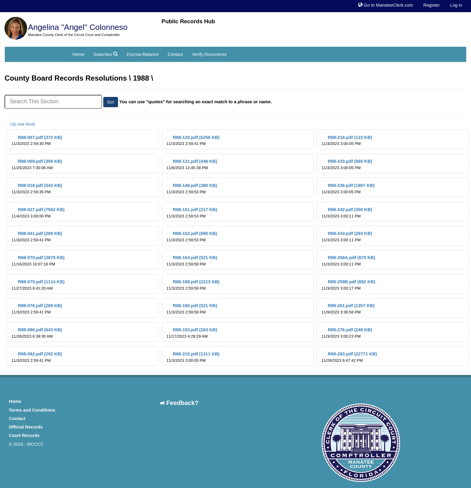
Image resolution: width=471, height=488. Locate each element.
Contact (175, 54)
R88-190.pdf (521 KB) (191, 308)
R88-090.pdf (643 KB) (36, 333)
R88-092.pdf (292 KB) (36, 357)
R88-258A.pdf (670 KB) (348, 260)
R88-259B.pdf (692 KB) (348, 285)
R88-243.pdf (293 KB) (347, 236)
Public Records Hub (188, 21)
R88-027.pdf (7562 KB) (38, 212)
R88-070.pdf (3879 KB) (38, 260)
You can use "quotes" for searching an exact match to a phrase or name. (195, 101)
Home (78, 54)
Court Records (24, 435)
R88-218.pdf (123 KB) (347, 140)
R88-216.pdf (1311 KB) (192, 357)
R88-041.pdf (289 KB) (36, 236)
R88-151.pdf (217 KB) (191, 212)
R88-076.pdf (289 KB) (36, 308)
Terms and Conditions (32, 410)
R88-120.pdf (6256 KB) (192, 140)
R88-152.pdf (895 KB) (191, 236)
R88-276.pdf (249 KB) (347, 333)
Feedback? (179, 402)
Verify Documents (209, 54)
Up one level (20, 124)
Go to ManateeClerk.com (385, 5)
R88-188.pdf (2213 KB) (192, 285)
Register (431, 5)
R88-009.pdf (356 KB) (36, 164)
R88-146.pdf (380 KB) (191, 188)
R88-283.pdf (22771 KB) (349, 357)
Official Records (26, 427)
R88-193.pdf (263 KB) (191, 333)
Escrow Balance (143, 54)
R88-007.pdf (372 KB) (36, 140)
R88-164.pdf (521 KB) (191, 260)
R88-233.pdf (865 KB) (347, 164)
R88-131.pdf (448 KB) (191, 164)
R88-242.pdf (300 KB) (347, 212)
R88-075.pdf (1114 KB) (38, 285)
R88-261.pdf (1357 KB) (348, 308)
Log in (456, 5)
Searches (105, 54)
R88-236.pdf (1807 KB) (348, 188)
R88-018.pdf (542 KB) (36, 188)
